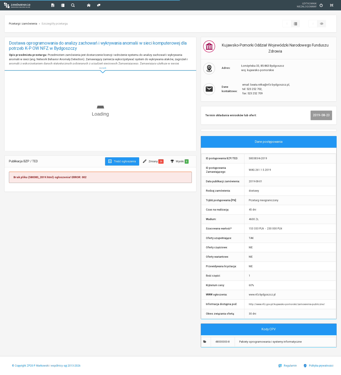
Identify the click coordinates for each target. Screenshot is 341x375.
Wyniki (179, 161)
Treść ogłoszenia (122, 161)
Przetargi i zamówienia (23, 23)
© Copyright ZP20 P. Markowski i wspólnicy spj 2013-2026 (46, 365)
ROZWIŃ (100, 64)
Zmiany (153, 161)
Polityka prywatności (318, 365)
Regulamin (287, 365)
